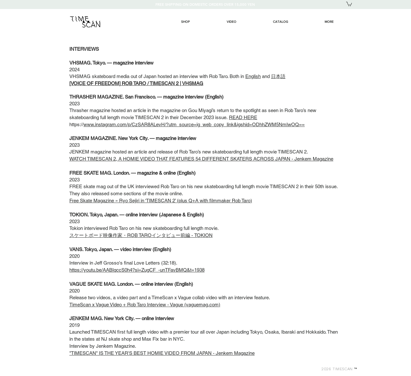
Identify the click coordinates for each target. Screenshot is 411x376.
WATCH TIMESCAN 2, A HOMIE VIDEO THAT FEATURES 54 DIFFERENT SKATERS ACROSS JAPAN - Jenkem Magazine (201, 159)
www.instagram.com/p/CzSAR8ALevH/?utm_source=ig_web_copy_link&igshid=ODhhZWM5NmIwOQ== (194, 124)
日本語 (278, 76)
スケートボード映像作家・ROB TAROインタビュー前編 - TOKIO (139, 235)
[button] (349, 3)
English (253, 76)
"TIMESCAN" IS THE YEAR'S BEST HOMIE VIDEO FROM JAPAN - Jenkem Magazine (162, 353)
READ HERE (243, 117)
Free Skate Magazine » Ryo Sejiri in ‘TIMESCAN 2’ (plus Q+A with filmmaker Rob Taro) (160, 200)
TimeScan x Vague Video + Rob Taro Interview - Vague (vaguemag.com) (144, 304)
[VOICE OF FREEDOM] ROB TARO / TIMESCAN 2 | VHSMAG (136, 83)
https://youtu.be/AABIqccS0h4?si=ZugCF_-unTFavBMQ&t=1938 (137, 270)
